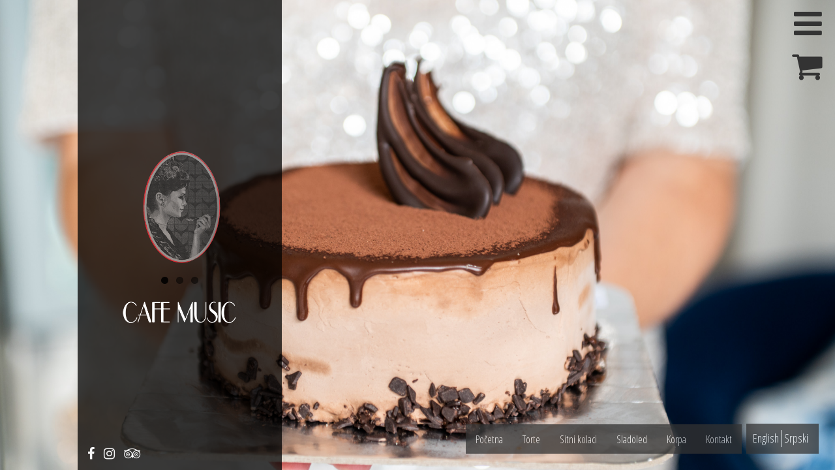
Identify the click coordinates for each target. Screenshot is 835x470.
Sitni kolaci (578, 439)
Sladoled (631, 439)
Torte (531, 439)
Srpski (796, 438)
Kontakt (719, 439)
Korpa (676, 439)
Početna (489, 439)
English (766, 438)
